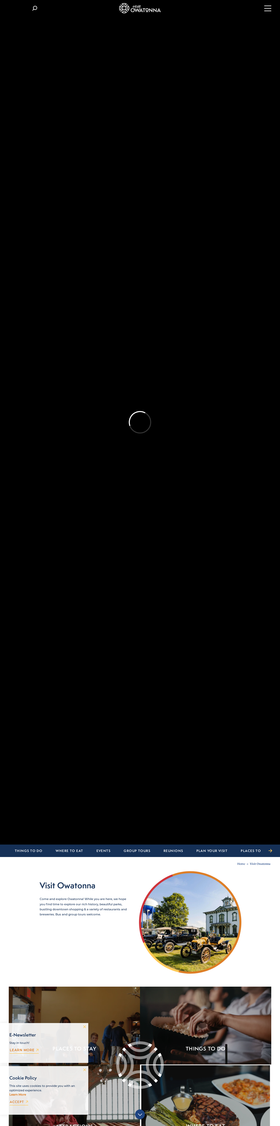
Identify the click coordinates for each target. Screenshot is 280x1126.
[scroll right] (270, 851)
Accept (19, 1102)
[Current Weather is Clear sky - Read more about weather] (16, 8)
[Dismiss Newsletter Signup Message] (84, 1026)
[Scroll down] (140, 1115)
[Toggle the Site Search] (34, 8)
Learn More (24, 1050)
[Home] (140, 8)
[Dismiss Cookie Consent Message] (84, 1069)
